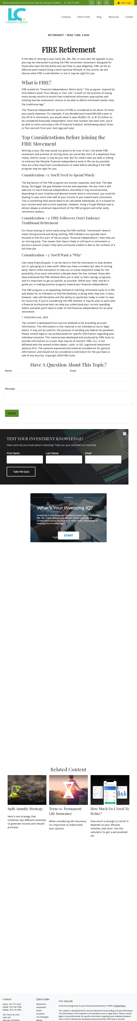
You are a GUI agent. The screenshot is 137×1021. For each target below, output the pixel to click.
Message (10, 388)
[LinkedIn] (99, 2)
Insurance (40, 1013)
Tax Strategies (42, 1017)
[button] (66, 17)
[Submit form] (12, 413)
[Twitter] (92, 2)
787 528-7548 (15, 1007)
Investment (41, 1007)
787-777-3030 (15, 1004)
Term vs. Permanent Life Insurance (65, 811)
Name (8, 370)
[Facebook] (106, 2)
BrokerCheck (119, 1006)
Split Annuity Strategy (25, 808)
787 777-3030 (71, 2)
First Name (13, 453)
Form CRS (68, 1001)
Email (73, 370)
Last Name (52, 453)
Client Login (124, 2)
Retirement (41, 1004)
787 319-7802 (15, 1010)
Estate (39, 1010)
